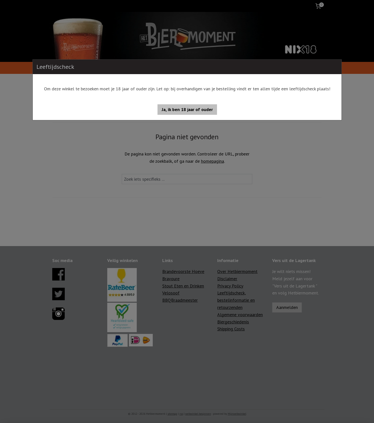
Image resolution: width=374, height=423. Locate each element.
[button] (187, 109)
